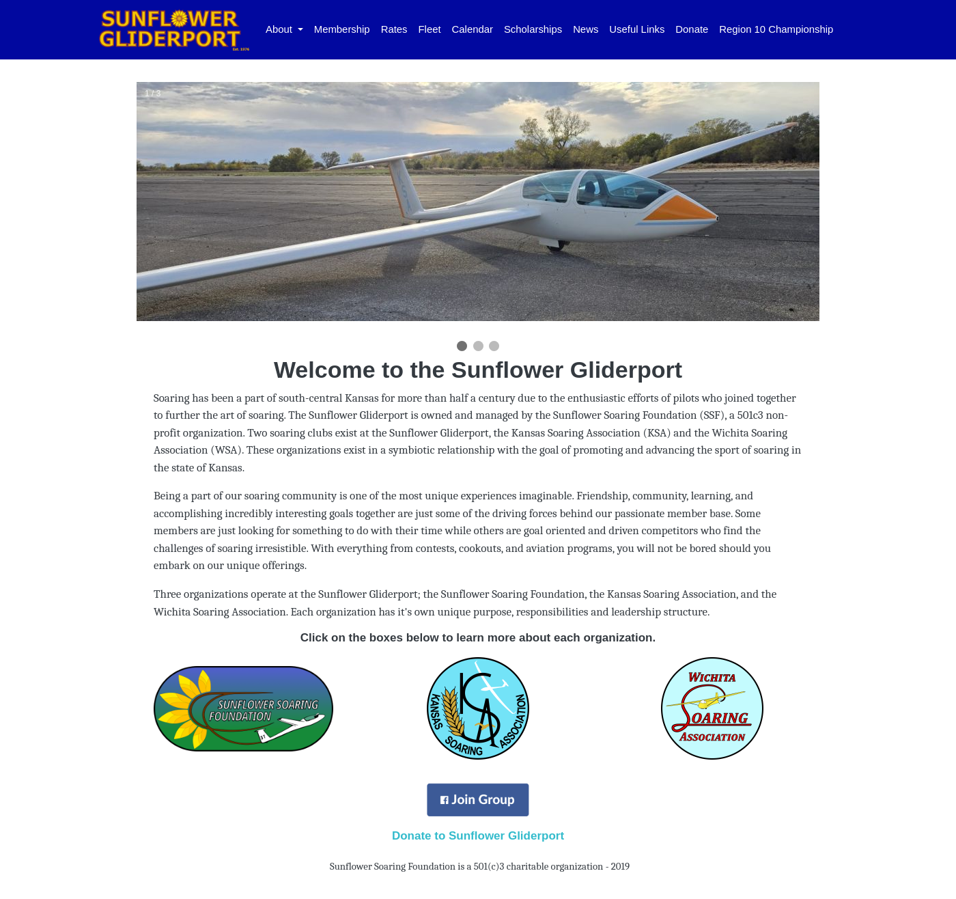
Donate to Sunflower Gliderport (478, 835)
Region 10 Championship (776, 29)
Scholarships (533, 29)
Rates (394, 29)
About (280, 29)
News (585, 29)
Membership (342, 29)
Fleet (430, 29)
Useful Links (636, 29)
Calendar (472, 29)
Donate (691, 29)
